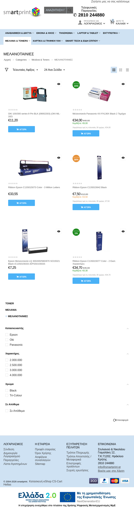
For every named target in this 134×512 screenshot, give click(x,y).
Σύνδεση (8, 449)
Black (13, 390)
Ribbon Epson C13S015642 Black (90, 187)
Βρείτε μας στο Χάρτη (111, 470)
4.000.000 (16, 375)
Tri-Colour (16, 395)
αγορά (23, 129)
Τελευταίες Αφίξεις (25, 70)
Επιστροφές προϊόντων (73, 465)
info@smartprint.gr (109, 467)
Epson (14, 334)
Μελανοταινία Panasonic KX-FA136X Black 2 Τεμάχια (99, 113)
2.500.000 (16, 365)
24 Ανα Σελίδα (54, 70)
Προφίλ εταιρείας (45, 449)
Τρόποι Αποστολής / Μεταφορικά (78, 458)
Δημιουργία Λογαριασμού (11, 455)
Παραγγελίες (11, 460)
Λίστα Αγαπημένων (15, 463)
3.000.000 (16, 370)
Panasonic (16, 344)
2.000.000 (16, 360)
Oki (12, 339)
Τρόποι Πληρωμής (77, 452)
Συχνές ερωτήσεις (77, 470)
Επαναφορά (122, 420)
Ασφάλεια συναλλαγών (42, 458)
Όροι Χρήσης (43, 453)
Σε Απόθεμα (17, 410)
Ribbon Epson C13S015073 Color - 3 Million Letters (34, 187)
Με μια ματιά (58, 84)
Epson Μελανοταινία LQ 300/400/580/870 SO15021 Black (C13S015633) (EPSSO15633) (34, 262)
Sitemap (40, 463)
